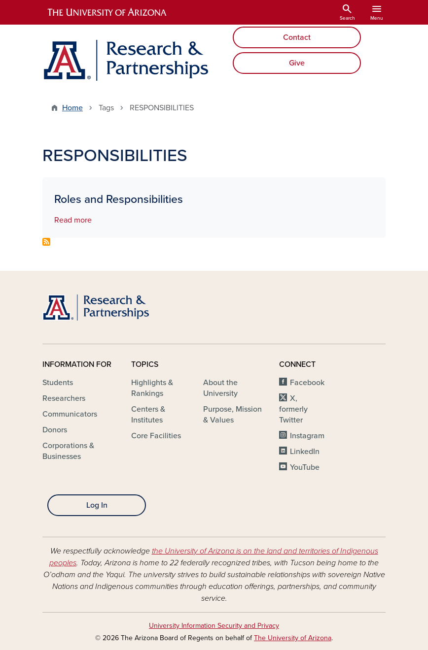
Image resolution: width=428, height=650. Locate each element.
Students (57, 383)
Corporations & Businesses (68, 451)
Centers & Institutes (148, 414)
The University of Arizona (292, 638)
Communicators (69, 414)
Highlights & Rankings (152, 388)
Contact (297, 37)
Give (297, 63)
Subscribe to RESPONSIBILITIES (46, 242)
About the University (220, 388)
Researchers (63, 398)
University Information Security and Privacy (214, 625)
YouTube (305, 467)
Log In (96, 505)
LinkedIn (305, 451)
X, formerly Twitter (293, 409)
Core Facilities (156, 436)
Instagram (307, 436)
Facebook (307, 383)
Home (72, 108)
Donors (54, 430)
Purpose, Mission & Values (232, 414)
